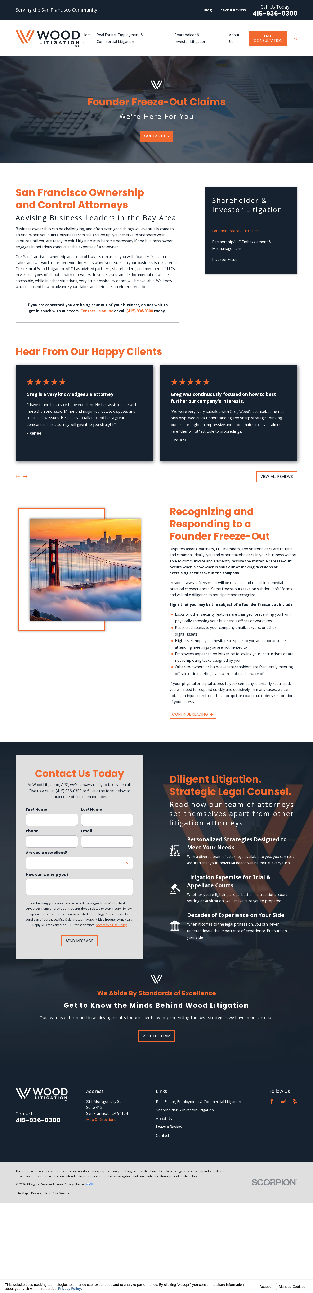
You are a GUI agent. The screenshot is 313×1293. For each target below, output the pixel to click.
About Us (164, 1118)
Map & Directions (101, 1119)
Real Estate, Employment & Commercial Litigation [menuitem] (120, 38)
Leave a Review (232, 10)
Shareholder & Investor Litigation (185, 1110)
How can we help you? (47, 874)
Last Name (91, 809)
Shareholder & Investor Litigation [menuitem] (190, 38)
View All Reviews (276, 476)
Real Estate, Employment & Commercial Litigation (198, 1101)
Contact (162, 1135)
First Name (36, 809)
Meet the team (156, 1035)
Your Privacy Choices (75, 1184)
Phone (32, 831)
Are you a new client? (46, 853)
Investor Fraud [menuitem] (224, 259)
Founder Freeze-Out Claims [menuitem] (235, 231)
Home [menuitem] (86, 38)
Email (86, 831)
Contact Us (156, 135)
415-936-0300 (275, 13)
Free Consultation (268, 38)
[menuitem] (22, 1193)
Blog (208, 10)
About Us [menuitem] (234, 38)
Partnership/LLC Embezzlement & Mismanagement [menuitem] (241, 245)
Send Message (79, 940)
